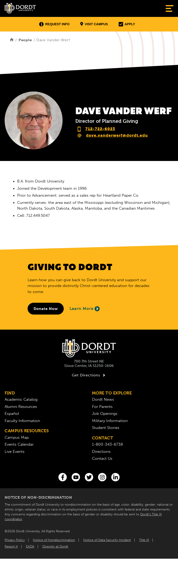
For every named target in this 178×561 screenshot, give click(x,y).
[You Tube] (76, 477)
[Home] (11, 40)
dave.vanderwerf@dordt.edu (117, 135)
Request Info (54, 24)
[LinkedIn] (115, 477)
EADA (30, 546)
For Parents (102, 406)
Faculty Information (22, 420)
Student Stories (105, 427)
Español (12, 413)
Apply (127, 24)
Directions (101, 451)
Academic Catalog (21, 399)
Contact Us (102, 458)
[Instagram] (102, 477)
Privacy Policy (15, 540)
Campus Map (17, 437)
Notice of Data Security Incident (107, 540)
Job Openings (105, 413)
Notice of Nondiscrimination (54, 540)
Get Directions (89, 375)
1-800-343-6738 (107, 444)
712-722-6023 (100, 128)
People (25, 40)
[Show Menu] (169, 8)
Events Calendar (19, 444)
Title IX (144, 540)
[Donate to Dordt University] (46, 309)
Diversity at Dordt (55, 546)
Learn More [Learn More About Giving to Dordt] (85, 308)
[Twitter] (89, 477)
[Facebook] (62, 477)
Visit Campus (94, 24)
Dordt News (103, 399)
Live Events (15, 451)
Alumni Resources (21, 406)
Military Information (110, 420)
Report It (11, 546)
